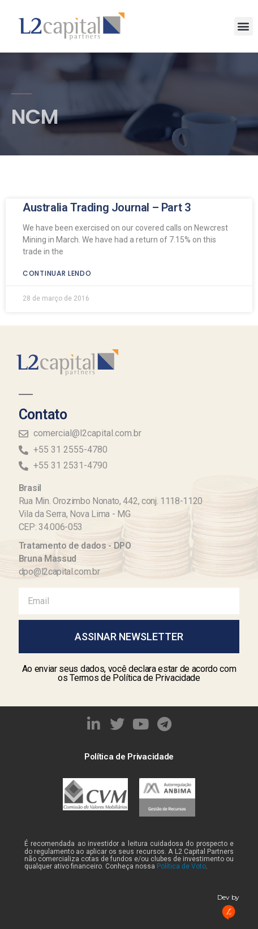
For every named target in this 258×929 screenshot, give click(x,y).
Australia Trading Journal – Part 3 (106, 196)
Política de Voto (181, 866)
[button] (243, 26)
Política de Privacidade (129, 757)
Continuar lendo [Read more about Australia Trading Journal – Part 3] (57, 262)
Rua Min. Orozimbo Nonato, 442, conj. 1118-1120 (111, 501)
